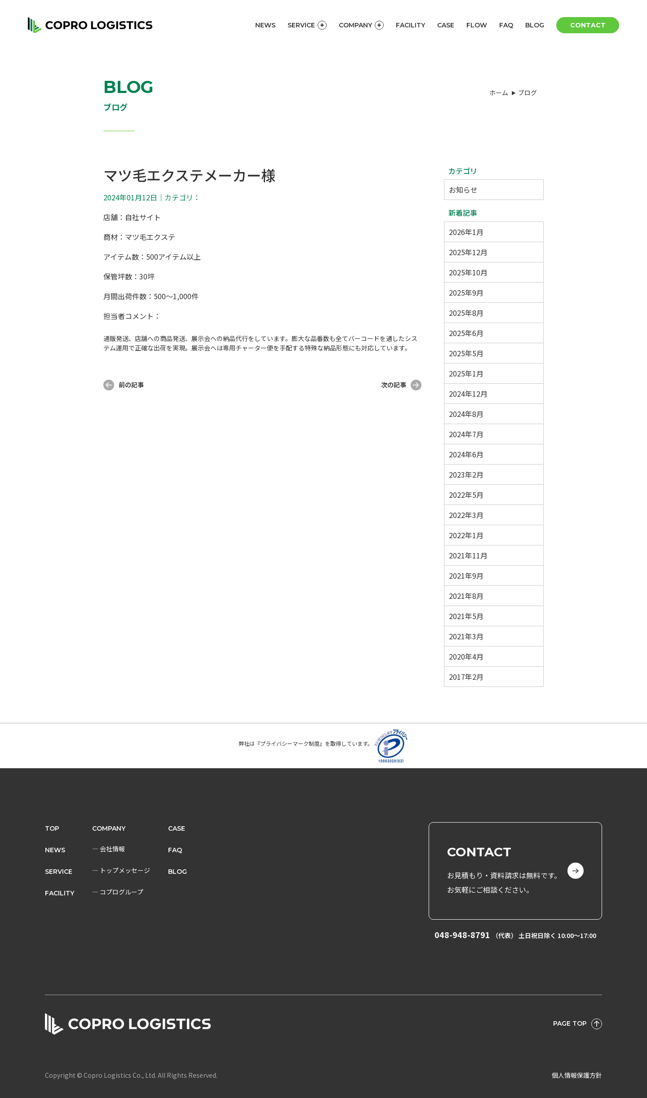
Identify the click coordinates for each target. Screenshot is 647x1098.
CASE (445, 25)
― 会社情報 (108, 848)
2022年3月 (466, 514)
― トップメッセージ (121, 870)
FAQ (506, 25)
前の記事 (123, 385)
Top (52, 828)
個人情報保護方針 (577, 1075)
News (55, 850)
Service (58, 872)
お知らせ (463, 189)
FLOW (476, 25)
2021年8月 (466, 595)
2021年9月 (466, 575)
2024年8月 (466, 413)
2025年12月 (468, 252)
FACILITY (410, 25)
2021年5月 (466, 616)
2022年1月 (466, 535)
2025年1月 (466, 373)
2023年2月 (466, 474)
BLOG (534, 25)
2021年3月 (466, 636)
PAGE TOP (577, 1023)
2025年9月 (466, 292)
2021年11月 (468, 555)
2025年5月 (466, 353)
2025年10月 (468, 272)
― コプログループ (117, 891)
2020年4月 (466, 656)
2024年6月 (466, 454)
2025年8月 (466, 312)
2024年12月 (468, 393)
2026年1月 (466, 231)
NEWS (265, 25)
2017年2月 (466, 676)
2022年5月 (466, 494)
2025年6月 (466, 333)
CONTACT (588, 25)
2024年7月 (466, 434)
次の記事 (401, 385)
